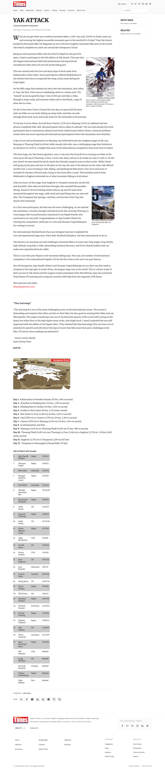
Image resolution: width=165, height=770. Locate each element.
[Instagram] (143, 4)
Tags (107, 748)
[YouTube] (139, 4)
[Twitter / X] (135, 4)
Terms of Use (147, 766)
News (22, 10)
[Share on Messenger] (32, 699)
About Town (81, 10)
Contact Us (34, 728)
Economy (71, 10)
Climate (54, 10)
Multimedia (30, 10)
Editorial (39, 10)
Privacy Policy (134, 766)
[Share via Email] (59, 699)
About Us (20, 728)
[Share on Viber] (54, 699)
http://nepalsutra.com (24, 286)
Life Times (27, 693)
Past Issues (137, 744)
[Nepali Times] (20, 720)
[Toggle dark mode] (151, 10)
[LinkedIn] (146, 4)
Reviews (63, 10)
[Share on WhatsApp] (43, 699)
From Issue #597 (37, 30)
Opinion (46, 10)
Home (15, 10)
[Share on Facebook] (26, 699)
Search (135, 756)
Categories (109, 744)
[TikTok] (150, 4)
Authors (108, 752)
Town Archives (139, 752)
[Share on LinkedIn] (37, 699)
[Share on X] (21, 699)
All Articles (137, 748)
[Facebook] (132, 4)
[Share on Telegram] (48, 699)
